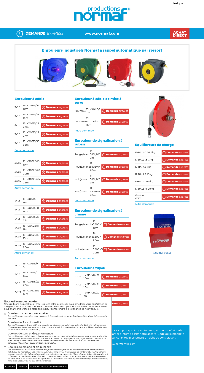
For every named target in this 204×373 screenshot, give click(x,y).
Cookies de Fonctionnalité (58, 326)
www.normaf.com (102, 33)
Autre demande (24, 150)
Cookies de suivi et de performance (58, 338)
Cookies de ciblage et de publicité (58, 354)
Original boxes (162, 253)
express (54, 107)
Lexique (178, 3)
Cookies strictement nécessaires (58, 316)
